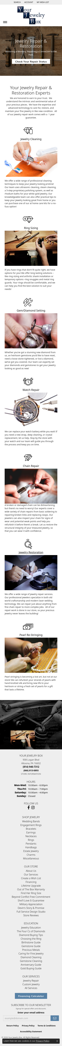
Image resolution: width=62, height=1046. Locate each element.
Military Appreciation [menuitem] (31, 904)
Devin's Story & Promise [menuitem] (31, 908)
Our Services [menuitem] (31, 874)
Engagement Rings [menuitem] (31, 825)
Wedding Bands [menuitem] (31, 821)
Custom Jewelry (31, 984)
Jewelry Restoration (31, 552)
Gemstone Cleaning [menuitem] (31, 961)
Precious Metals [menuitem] (31, 950)
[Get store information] (31, 774)
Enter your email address (31, 1012)
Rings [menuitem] (31, 840)
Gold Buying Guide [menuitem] (31, 968)
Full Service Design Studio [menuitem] (31, 911)
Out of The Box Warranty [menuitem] (31, 889)
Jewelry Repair (31, 980)
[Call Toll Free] (31, 770)
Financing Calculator (31, 996)
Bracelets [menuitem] (31, 828)
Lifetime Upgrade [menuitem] (31, 885)
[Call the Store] (31, 766)
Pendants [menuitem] (31, 843)
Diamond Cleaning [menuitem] (31, 957)
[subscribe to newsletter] (55, 1018)
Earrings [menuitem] (31, 832)
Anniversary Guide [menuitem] (31, 964)
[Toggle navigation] (5, 22)
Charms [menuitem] (31, 854)
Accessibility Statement (31, 1031)
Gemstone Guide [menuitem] (31, 946)
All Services (31, 988)
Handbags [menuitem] (31, 847)
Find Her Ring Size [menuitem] (31, 893)
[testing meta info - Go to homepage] (31, 15)
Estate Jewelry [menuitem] (31, 851)
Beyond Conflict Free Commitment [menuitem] (31, 896)
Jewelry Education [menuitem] (31, 927)
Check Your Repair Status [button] (31, 61)
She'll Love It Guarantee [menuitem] (31, 900)
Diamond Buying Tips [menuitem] (31, 935)
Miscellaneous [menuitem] (31, 858)
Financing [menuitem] (31, 882)
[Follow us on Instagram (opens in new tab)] (33, 807)
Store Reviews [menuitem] (31, 915)
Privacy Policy (28, 1025)
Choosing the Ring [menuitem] (31, 938)
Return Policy (12, 1025)
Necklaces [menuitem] (31, 836)
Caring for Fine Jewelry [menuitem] (31, 953)
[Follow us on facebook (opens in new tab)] (28, 807)
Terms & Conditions (47, 1025)
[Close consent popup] (57, 1041)
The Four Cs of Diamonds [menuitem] (31, 931)
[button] (17, 2)
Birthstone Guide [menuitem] (30, 942)
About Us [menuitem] (31, 871)
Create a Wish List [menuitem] (31, 878)
